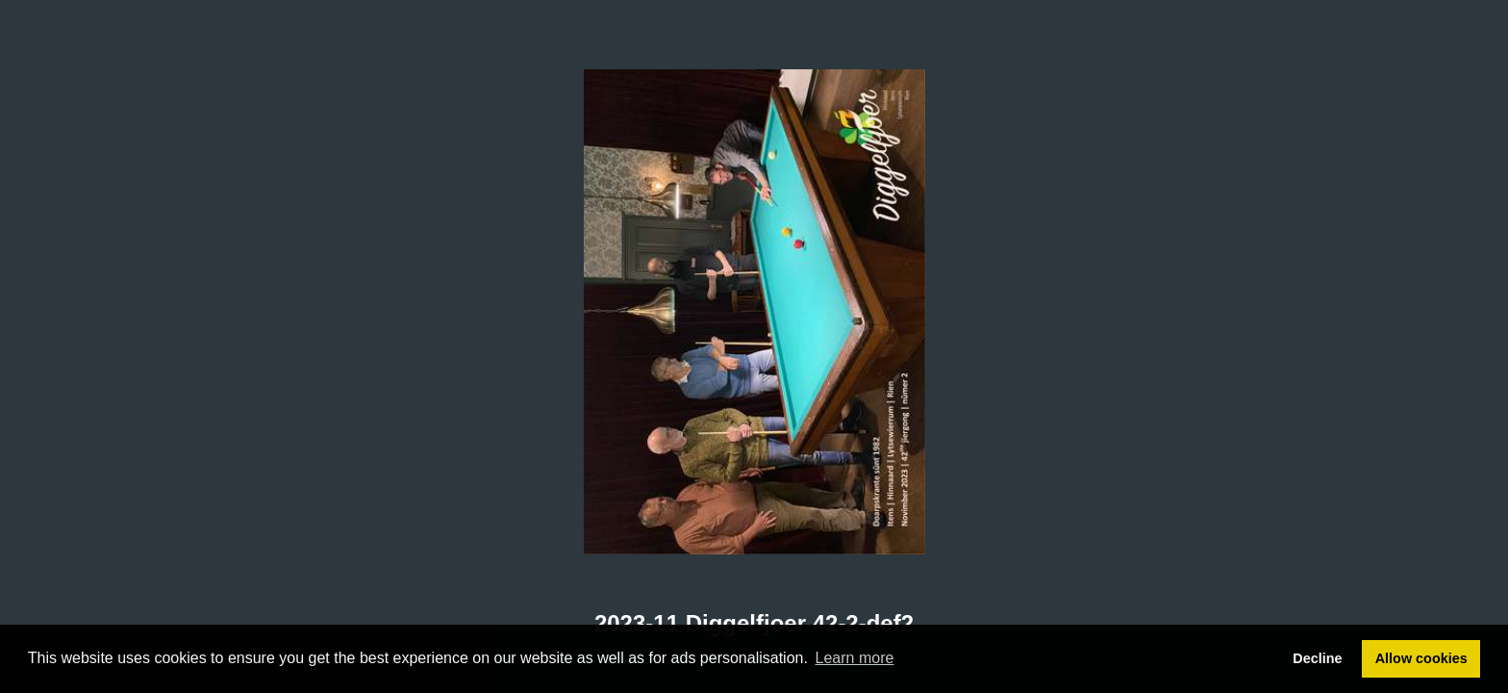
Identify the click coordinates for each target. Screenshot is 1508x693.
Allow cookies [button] (1421, 658)
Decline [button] (1317, 658)
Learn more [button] (855, 658)
